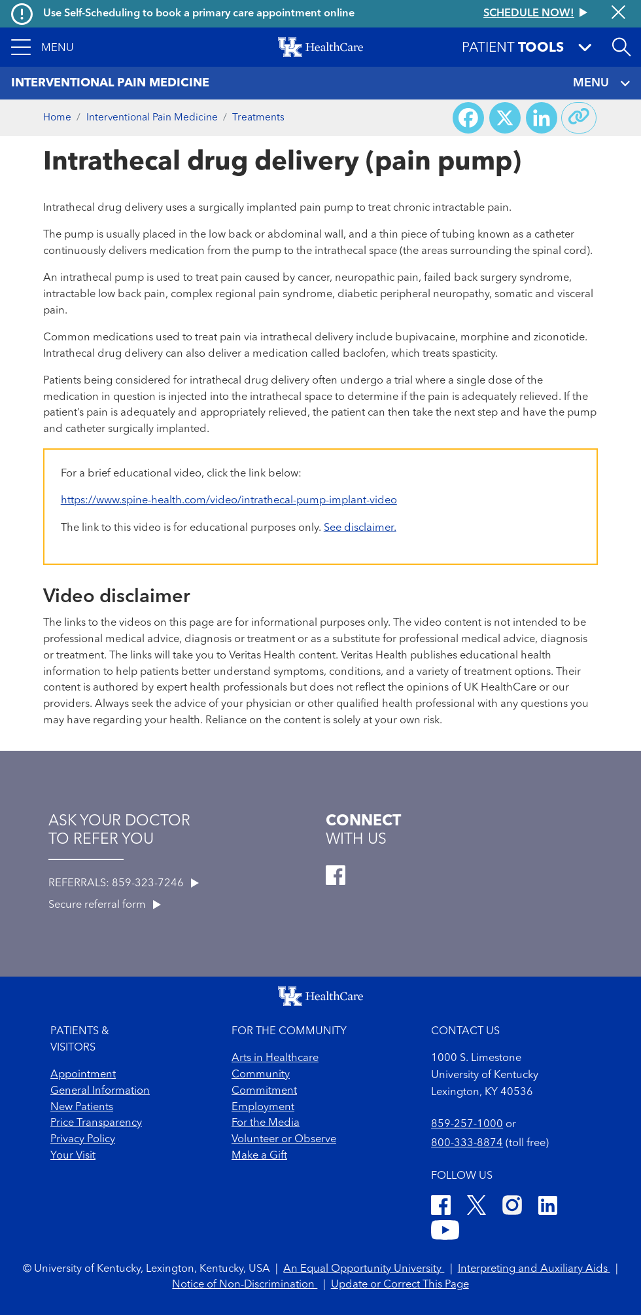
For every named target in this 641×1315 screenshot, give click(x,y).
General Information (100, 1091)
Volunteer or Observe (284, 1139)
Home (57, 118)
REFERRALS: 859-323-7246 (123, 883)
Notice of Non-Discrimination (244, 1285)
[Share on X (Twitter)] (505, 118)
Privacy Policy (82, 1139)
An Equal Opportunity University (363, 1269)
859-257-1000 (467, 1124)
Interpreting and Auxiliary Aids (534, 1269)
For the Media (266, 1123)
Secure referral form (104, 905)
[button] (42, 47)
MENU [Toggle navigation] (601, 83)
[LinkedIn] (547, 1207)
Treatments (258, 118)
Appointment (83, 1075)
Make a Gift (259, 1156)
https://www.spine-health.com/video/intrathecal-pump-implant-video (229, 500)
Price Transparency (96, 1123)
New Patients (81, 1107)
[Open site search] (621, 47)
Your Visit (72, 1156)
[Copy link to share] (579, 118)
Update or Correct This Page (400, 1285)
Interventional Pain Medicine (152, 118)
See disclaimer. (360, 528)
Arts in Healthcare (275, 1058)
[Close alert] (618, 14)
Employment (263, 1107)
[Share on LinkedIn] (541, 118)
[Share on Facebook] (468, 118)
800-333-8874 (467, 1143)
